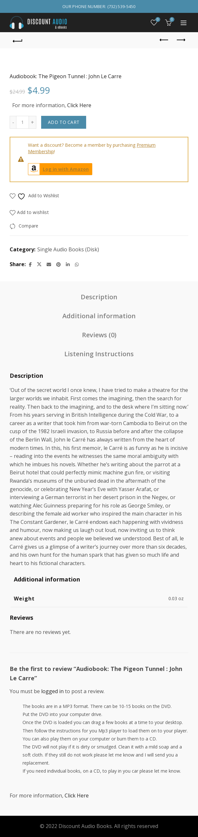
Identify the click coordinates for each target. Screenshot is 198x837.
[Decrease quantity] (13, 122)
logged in (52, 691)
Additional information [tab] (99, 316)
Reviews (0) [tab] (99, 334)
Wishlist (157, 20)
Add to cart (63, 122)
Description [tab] (99, 297)
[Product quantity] (22, 122)
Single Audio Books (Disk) (68, 249)
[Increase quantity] (32, 122)
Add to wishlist (33, 212)
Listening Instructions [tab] (99, 353)
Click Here (79, 105)
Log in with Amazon (58, 169)
